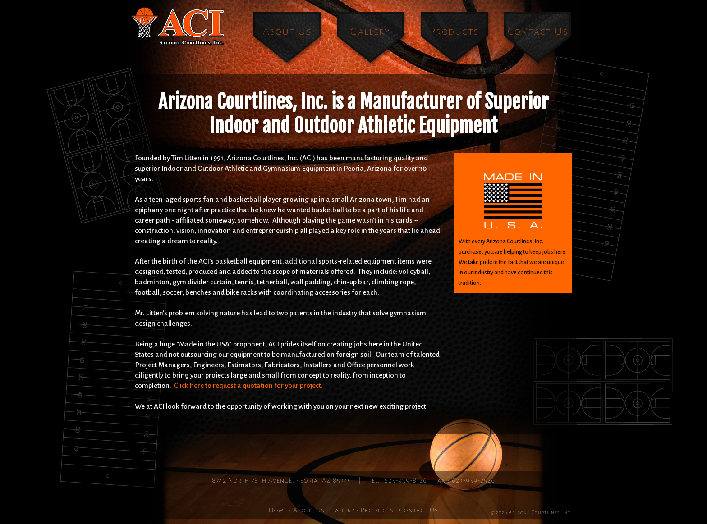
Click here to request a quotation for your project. (248, 385)
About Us (287, 31)
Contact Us (538, 31)
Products (454, 31)
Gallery (370, 31)
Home (278, 510)
